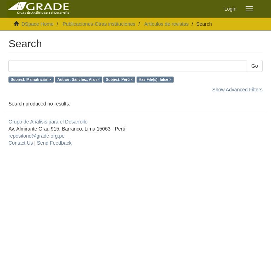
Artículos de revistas (166, 24)
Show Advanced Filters (237, 89)
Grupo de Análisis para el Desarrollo (48, 122)
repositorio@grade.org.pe (36, 136)
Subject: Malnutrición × (31, 79)
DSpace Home (38, 24)
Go (254, 66)
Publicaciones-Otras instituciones (98, 24)
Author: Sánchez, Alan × (79, 79)
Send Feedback (54, 143)
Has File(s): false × (155, 79)
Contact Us (20, 143)
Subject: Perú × (119, 79)
